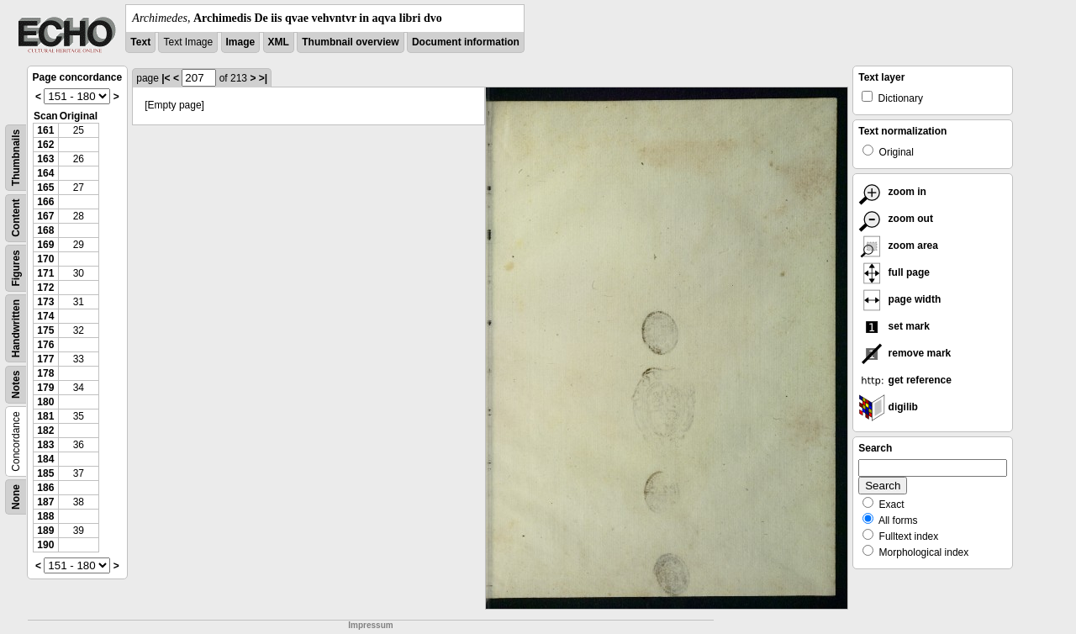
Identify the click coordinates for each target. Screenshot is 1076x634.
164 (45, 173)
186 (45, 488)
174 (45, 316)
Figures (16, 268)
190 (45, 545)
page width (899, 299)
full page (894, 272)
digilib (888, 407)
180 (45, 402)
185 (45, 473)
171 (45, 273)
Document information (466, 42)
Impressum (370, 625)
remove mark (904, 353)
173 (45, 302)
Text (140, 42)
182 (45, 430)
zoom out (895, 219)
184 (45, 459)
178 (45, 373)
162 (45, 145)
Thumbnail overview (350, 42)
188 (45, 516)
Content (16, 218)
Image (241, 42)
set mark (894, 326)
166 (45, 202)
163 (45, 159)
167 (45, 216)
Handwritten (16, 328)
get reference (905, 380)
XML (278, 42)
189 (45, 530)
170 (45, 259)
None (16, 497)
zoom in (892, 192)
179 (45, 388)
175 (45, 330)
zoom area (898, 245)
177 (45, 359)
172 (45, 287)
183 (45, 445)
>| (263, 78)
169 (45, 245)
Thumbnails (16, 157)
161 (45, 130)
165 (45, 187)
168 (45, 230)
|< (165, 78)
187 (45, 502)
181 (45, 416)
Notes (16, 385)
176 (45, 345)
